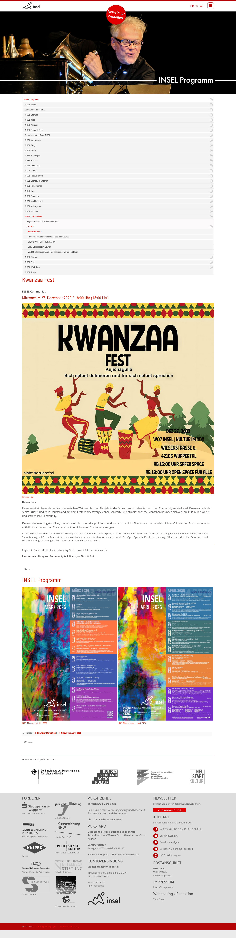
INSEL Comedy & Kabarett (36, 189)
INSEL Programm (31, 108)
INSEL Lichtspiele (32, 174)
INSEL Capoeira (32, 204)
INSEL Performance (33, 194)
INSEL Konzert (31, 133)
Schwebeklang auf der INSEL (37, 143)
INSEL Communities (33, 225)
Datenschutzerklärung (69, 934)
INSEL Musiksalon (33, 148)
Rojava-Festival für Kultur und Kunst (42, 230)
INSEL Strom (30, 179)
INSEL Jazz (30, 128)
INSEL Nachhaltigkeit (34, 209)
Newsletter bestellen (116, 14)
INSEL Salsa (30, 158)
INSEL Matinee (31, 219)
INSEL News (30, 113)
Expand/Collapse (211, 107)
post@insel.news (169, 843)
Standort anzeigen (169, 850)
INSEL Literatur (31, 123)
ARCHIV (30, 235)
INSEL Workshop (32, 275)
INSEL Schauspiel (32, 164)
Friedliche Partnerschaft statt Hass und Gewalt (48, 245)
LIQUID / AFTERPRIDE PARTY (42, 250)
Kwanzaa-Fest (34, 240)
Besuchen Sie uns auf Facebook (176, 857)
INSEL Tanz (30, 199)
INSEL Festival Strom (34, 184)
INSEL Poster (30, 280)
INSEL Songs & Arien (34, 138)
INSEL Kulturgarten (33, 214)
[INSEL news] (31, 6)
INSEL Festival (31, 169)
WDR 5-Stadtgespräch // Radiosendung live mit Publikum (53, 260)
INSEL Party (30, 270)
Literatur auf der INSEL (35, 118)
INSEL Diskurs (31, 265)
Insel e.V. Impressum (163, 895)
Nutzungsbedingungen (46, 934)
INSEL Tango (30, 153)
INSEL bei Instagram (170, 863)
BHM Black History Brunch (39, 255)
